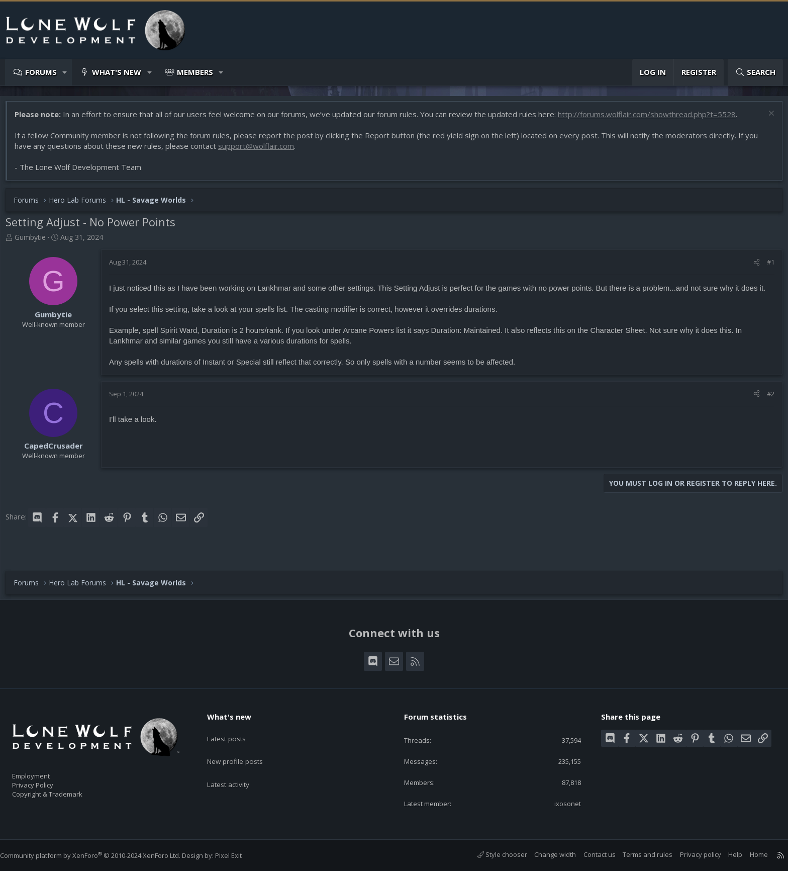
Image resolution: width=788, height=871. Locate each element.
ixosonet (561, 803)
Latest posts (234, 729)
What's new (116, 72)
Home (749, 854)
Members (195, 72)
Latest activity (236, 768)
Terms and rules (637, 854)
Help (725, 854)
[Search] (755, 72)
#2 (765, 409)
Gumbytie (35, 242)
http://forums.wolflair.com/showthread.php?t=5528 (652, 119)
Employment (44, 770)
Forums (41, 72)
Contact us (589, 854)
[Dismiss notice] (765, 119)
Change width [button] (545, 854)
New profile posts (243, 749)
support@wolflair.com (261, 151)
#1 (765, 267)
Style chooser (492, 854)
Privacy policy (690, 854)
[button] (65, 72)
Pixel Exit (238, 855)
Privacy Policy (45, 780)
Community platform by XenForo (100, 855)
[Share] (751, 267)
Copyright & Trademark (63, 791)
